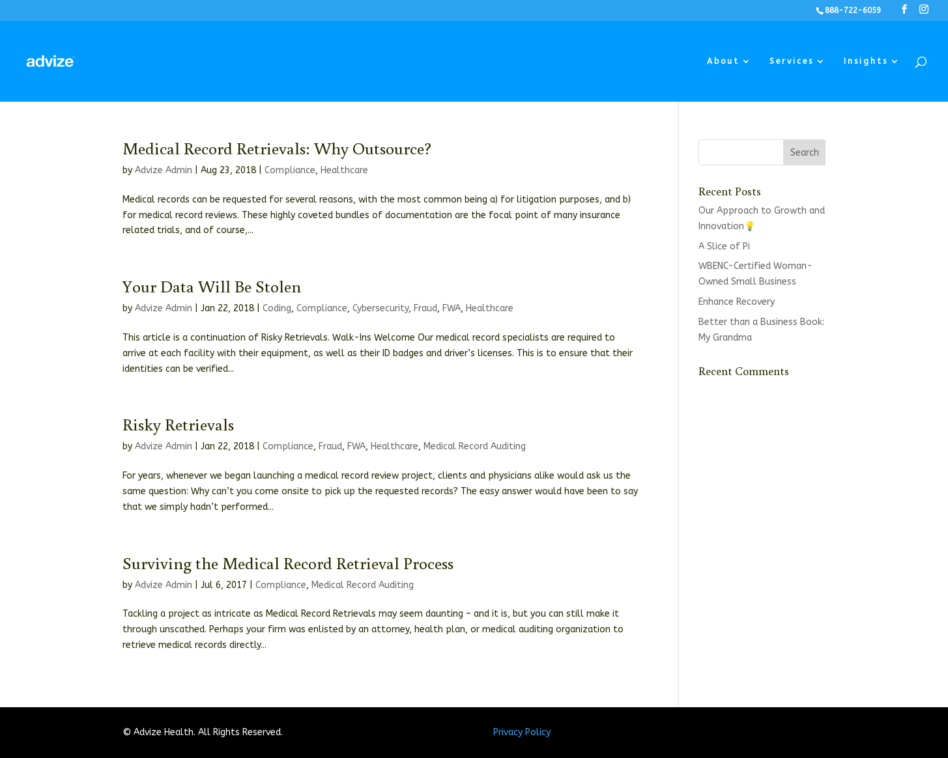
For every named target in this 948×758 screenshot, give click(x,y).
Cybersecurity (380, 308)
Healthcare (344, 170)
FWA (451, 308)
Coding (277, 308)
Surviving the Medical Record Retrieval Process (287, 563)
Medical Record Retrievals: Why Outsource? (276, 148)
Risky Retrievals (178, 424)
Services (791, 61)
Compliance (290, 170)
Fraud (425, 308)
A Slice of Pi (724, 246)
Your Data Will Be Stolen (211, 286)
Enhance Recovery (736, 301)
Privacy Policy (522, 732)
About (723, 61)
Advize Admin (163, 170)
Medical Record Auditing (475, 446)
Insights (866, 61)
